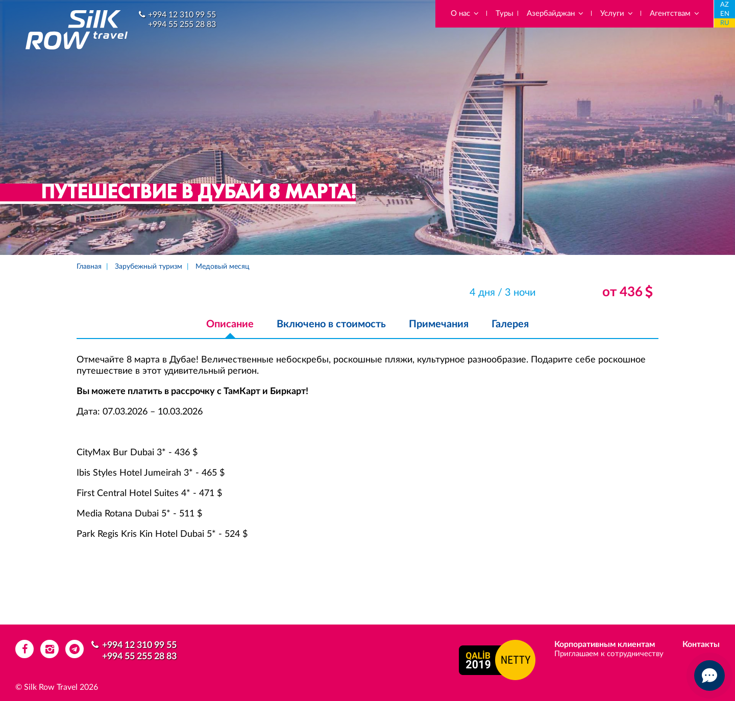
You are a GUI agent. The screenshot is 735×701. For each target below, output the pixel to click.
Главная (89, 266)
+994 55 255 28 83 (182, 24)
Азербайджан (555, 13)
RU (724, 23)
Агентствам (675, 13)
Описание (230, 324)
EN (724, 14)
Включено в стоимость (331, 324)
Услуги (617, 13)
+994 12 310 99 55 (182, 15)
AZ (724, 5)
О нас (465, 13)
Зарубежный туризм (148, 266)
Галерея (510, 324)
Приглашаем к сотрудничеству (609, 654)
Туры (504, 13)
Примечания (439, 324)
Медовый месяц (222, 266)
